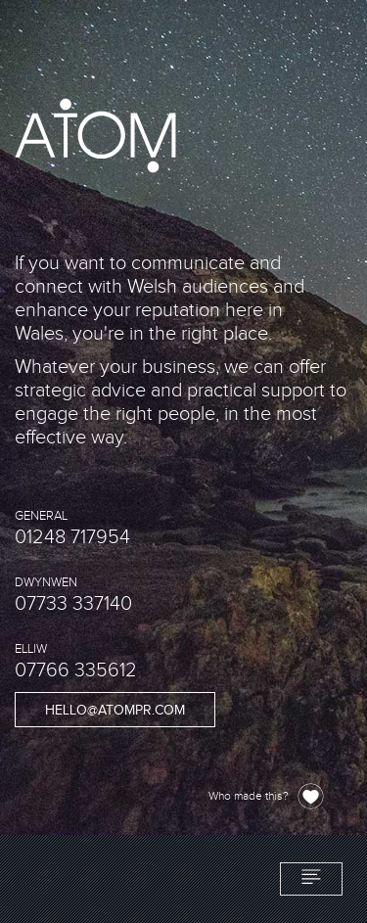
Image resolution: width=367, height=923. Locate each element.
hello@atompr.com (115, 710)
